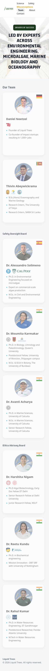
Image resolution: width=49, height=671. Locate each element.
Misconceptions (25, 6)
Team (21, 10)
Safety (31, 3)
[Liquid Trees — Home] (8, 8)
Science (20, 3)
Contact (20, 13)
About (32, 10)
